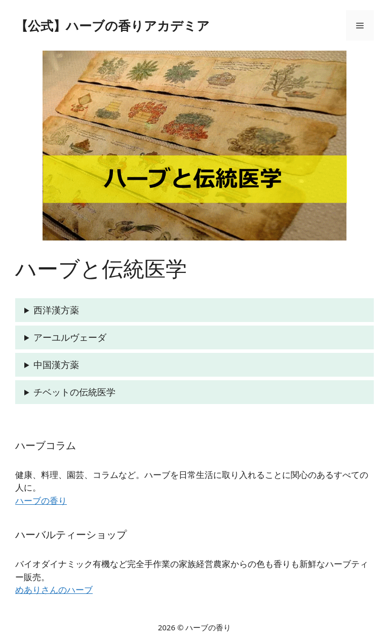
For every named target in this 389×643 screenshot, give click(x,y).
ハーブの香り (41, 500)
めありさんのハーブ (54, 589)
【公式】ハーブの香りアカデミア (112, 25)
